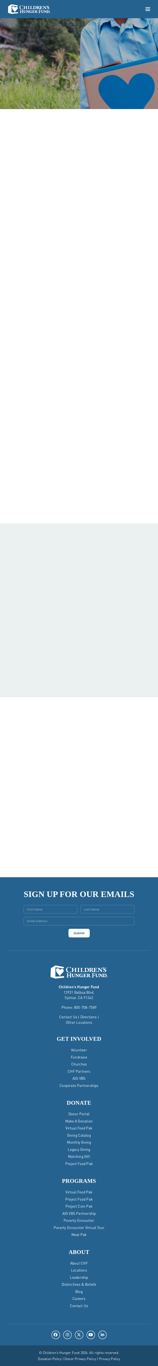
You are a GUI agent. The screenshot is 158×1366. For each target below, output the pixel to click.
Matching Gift (79, 1156)
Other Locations (79, 1022)
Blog (79, 1291)
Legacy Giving (79, 1149)
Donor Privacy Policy (80, 1358)
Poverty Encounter (79, 1220)
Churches (79, 1064)
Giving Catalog (79, 1135)
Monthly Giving (79, 1142)
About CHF (79, 1263)
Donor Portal (79, 1113)
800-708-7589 (85, 1007)
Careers (79, 1298)
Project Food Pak (79, 1163)
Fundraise (79, 1057)
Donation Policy (49, 1358)
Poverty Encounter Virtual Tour (79, 1227)
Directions (88, 1016)
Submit (79, 933)
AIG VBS (79, 1078)
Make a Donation (79, 1120)
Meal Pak (79, 1234)
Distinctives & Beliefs (79, 1284)
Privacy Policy (109, 1358)
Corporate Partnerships (79, 1085)
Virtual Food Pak (78, 1128)
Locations (79, 1270)
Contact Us (68, 1016)
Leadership (79, 1277)
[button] (147, 9)
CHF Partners (79, 1071)
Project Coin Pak (79, 1206)
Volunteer (79, 1050)
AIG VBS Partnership (79, 1213)
